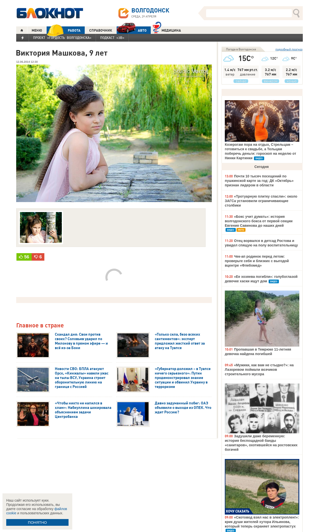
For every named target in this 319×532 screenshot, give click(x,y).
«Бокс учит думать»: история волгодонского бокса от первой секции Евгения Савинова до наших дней (259, 221)
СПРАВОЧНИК (100, 30)
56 (26, 256)
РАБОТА (63, 30)
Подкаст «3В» (112, 38)
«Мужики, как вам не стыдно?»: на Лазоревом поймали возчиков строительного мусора (259, 369)
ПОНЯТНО (37, 522)
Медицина (167, 29)
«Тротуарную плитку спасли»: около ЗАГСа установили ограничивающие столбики (261, 200)
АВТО (132, 30)
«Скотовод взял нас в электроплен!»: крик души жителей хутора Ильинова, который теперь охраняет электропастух (262, 521)
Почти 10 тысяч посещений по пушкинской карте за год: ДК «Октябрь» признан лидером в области (259, 180)
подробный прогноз (289, 49)
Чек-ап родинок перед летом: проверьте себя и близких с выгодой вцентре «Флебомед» (257, 260)
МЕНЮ (37, 30)
